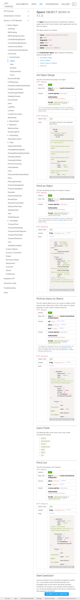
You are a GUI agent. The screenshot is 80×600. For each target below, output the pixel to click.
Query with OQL (66, 346)
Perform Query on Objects (48, 63)
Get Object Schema (59, 109)
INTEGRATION (52, 4)
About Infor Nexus (50, 598)
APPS (33, 4)
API (41, 4)
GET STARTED (8, 5)
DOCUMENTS (22, 4)
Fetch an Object (45, 60)
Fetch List (43, 66)
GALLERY (65, 4)
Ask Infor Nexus (7, 599)
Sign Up (15, 599)
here (37, 582)
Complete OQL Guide (49, 349)
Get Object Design (46, 58)
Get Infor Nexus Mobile (27, 598)
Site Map (39, 598)
